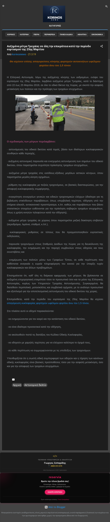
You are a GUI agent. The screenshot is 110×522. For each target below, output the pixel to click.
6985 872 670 (55, 466)
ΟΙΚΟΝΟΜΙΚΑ (97, 34)
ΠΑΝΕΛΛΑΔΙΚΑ (66, 34)
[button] (101, 46)
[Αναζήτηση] (106, 6)
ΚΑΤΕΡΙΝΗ (24, 34)
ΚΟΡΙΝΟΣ (11, 34)
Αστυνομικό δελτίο (35, 385)
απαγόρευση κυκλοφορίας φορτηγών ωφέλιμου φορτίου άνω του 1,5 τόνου (48, 303)
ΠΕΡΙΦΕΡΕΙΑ (49, 34)
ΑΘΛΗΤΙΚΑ (82, 34)
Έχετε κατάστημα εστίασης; (55, 499)
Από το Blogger (55, 507)
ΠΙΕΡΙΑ (36, 34)
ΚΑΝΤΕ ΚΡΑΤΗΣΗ (55, 492)
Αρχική (17, 385)
